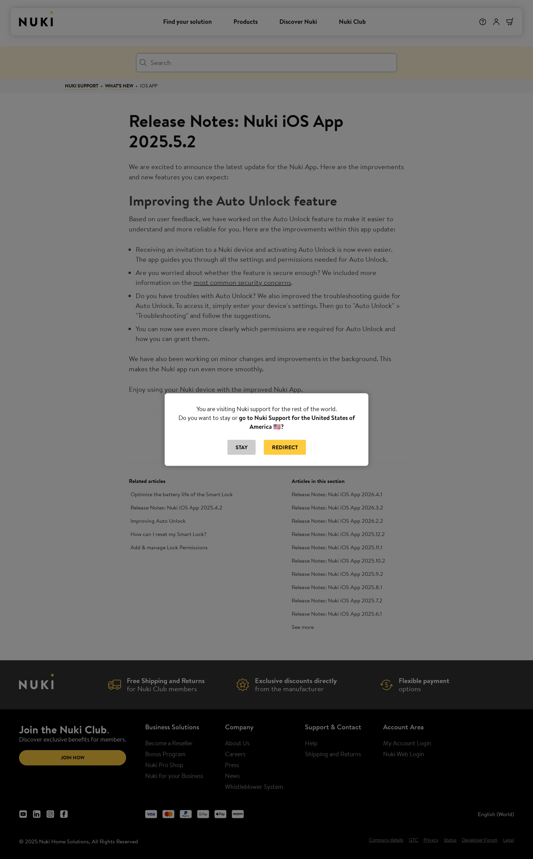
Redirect (285, 447)
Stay (241, 447)
